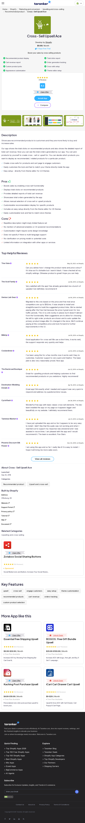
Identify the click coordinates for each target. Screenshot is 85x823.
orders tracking (50, 597)
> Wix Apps (9, 763)
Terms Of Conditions (61, 805)
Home (4, 9)
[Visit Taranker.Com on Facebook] (5, 819)
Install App (42, 98)
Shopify (13, 9)
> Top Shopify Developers (53, 759)
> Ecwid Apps (10, 766)
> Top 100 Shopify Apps (14, 755)
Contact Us (20, 805)
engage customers (34, 591)
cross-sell (17, 591)
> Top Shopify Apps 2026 (15, 748)
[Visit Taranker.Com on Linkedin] (14, 819)
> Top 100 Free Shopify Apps (16, 752)
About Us (31, 805)
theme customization (70, 591)
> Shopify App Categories (53, 755)
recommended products (13, 597)
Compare (42, 105)
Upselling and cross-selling (53, 9)
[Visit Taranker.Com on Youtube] (19, 819)
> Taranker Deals (49, 752)
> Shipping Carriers (50, 766)
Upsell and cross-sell (38, 484)
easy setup (51, 591)
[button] (79, 3)
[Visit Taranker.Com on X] (9, 819)
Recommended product (15, 11)
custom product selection (14, 602)
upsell (5, 591)
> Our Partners (48, 763)
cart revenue (34, 597)
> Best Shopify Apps (13, 759)
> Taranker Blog (49, 748)
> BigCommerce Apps (13, 770)
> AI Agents (9, 773)
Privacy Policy (44, 805)
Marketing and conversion (29, 9)
